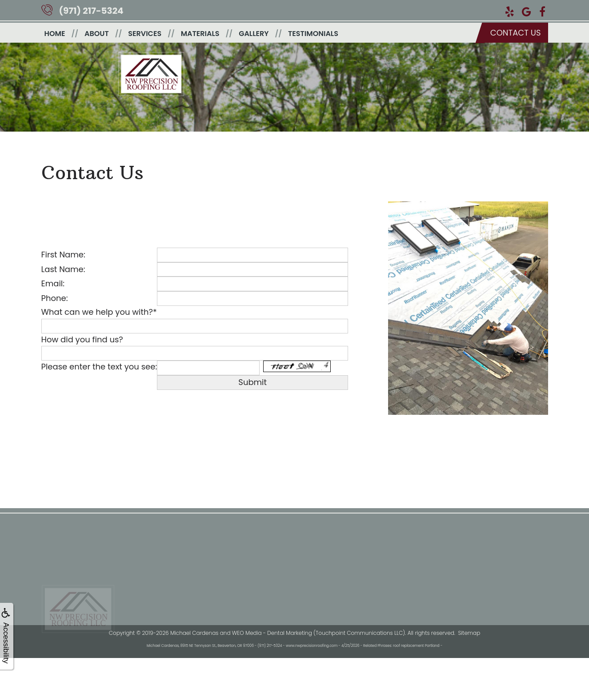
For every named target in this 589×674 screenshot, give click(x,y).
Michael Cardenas (194, 633)
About (96, 33)
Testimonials (313, 33)
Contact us (515, 32)
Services (144, 33)
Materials (200, 33)
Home (54, 33)
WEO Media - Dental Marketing (272, 633)
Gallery (253, 33)
